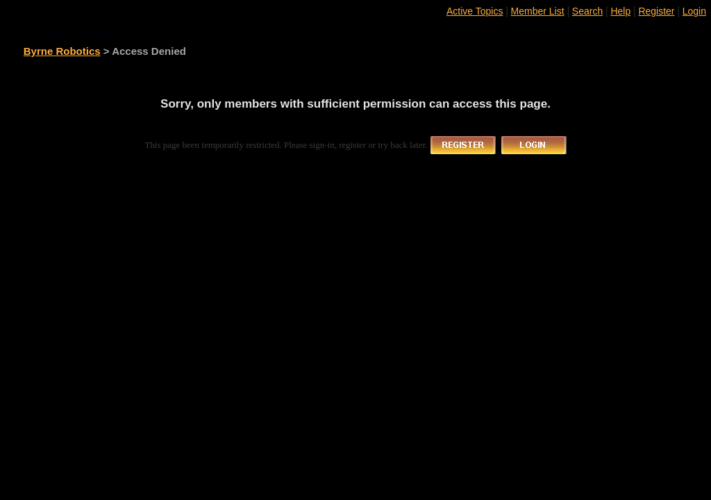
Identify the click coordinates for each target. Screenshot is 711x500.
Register (656, 11)
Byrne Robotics (62, 51)
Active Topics (474, 11)
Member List (537, 11)
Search (587, 11)
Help (620, 11)
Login (694, 11)
